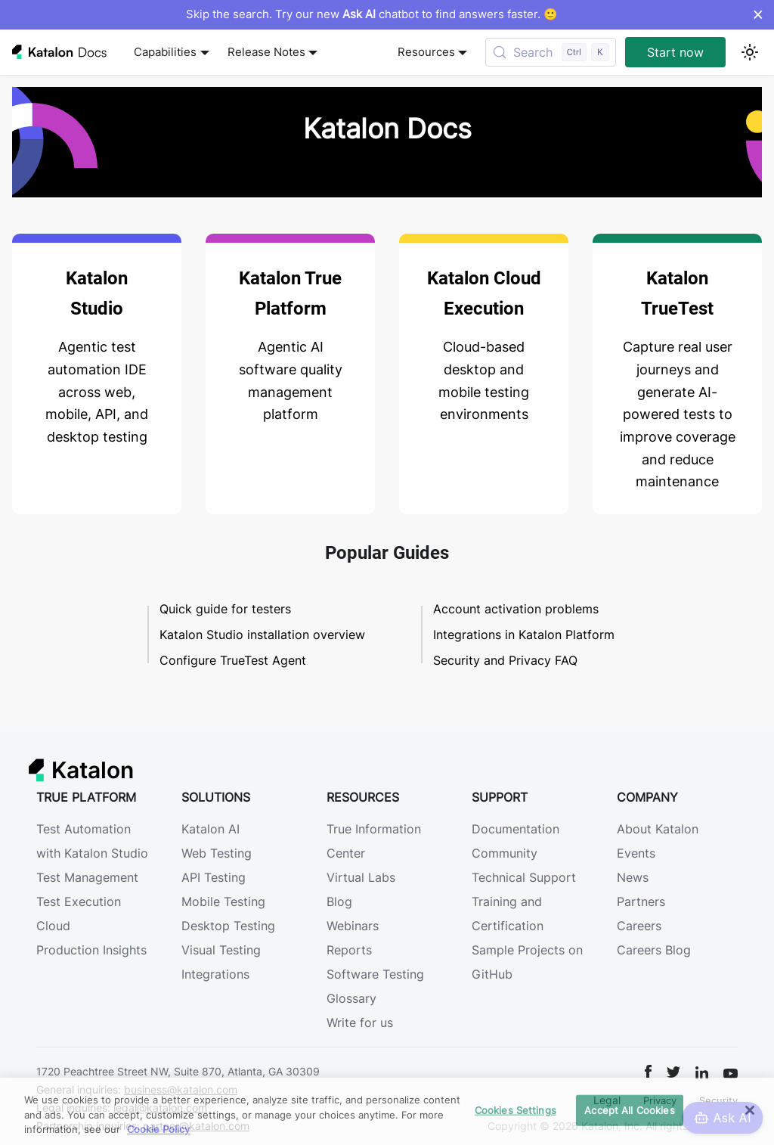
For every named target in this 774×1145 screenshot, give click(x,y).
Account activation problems (516, 608)
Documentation (515, 828)
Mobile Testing (223, 901)
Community (504, 853)
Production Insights (91, 949)
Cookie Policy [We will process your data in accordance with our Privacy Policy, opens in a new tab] (158, 1129)
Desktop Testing (228, 925)
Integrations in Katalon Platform (524, 634)
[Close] (749, 1110)
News (633, 877)
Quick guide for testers (225, 608)
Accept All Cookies (629, 1109)
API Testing (213, 877)
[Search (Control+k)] (550, 52)
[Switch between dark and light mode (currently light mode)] (750, 52)
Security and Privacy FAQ (505, 660)
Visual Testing (221, 949)
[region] (387, 1111)
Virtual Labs (361, 877)
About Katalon (657, 828)
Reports (349, 949)
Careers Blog (654, 949)
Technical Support (524, 877)
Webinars (353, 925)
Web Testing (216, 853)
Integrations (215, 974)
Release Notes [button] (266, 52)
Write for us (360, 1022)
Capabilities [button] (165, 52)
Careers (639, 925)
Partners (641, 901)
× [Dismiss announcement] (757, 14)
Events (636, 853)
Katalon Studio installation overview (262, 634)
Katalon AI (210, 828)
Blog (339, 901)
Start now (675, 52)
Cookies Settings (515, 1109)
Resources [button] (426, 52)
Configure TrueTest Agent (232, 660)
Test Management (87, 877)
